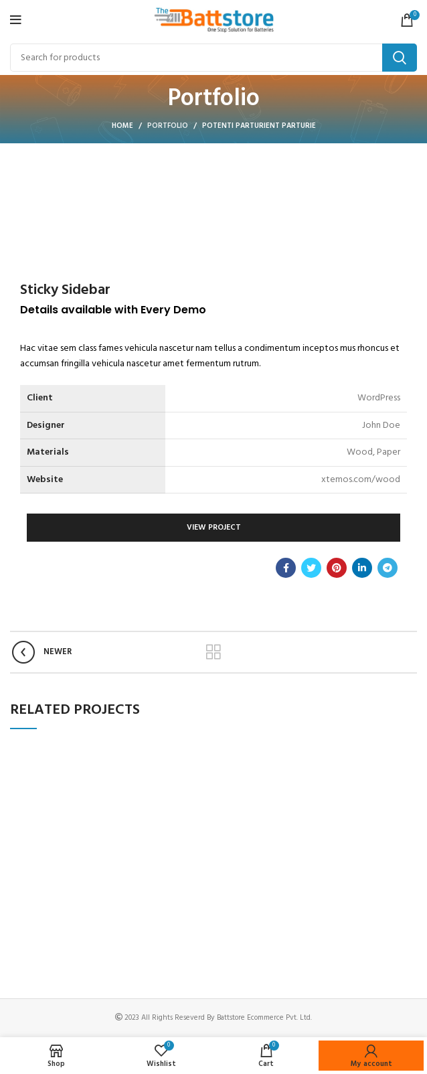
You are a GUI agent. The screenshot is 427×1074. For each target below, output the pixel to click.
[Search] (213, 58)
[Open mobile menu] (15, 20)
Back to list (214, 652)
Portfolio (167, 126)
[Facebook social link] (286, 568)
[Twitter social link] (311, 568)
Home (122, 126)
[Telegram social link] (387, 568)
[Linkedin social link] (362, 568)
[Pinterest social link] (337, 568)
